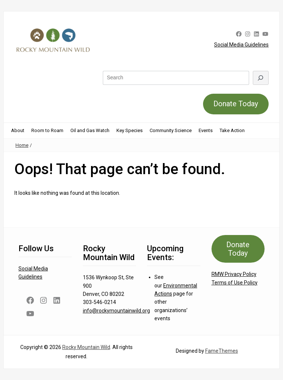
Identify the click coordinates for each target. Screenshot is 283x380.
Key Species (129, 130)
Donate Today (235, 103)
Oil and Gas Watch (89, 130)
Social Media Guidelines (241, 45)
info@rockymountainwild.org (116, 311)
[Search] (261, 77)
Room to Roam (47, 130)
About (17, 130)
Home (21, 145)
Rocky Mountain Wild (86, 347)
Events (206, 130)
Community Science (171, 130)
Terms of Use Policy (235, 283)
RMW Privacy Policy (234, 274)
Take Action (232, 130)
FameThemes (221, 351)
